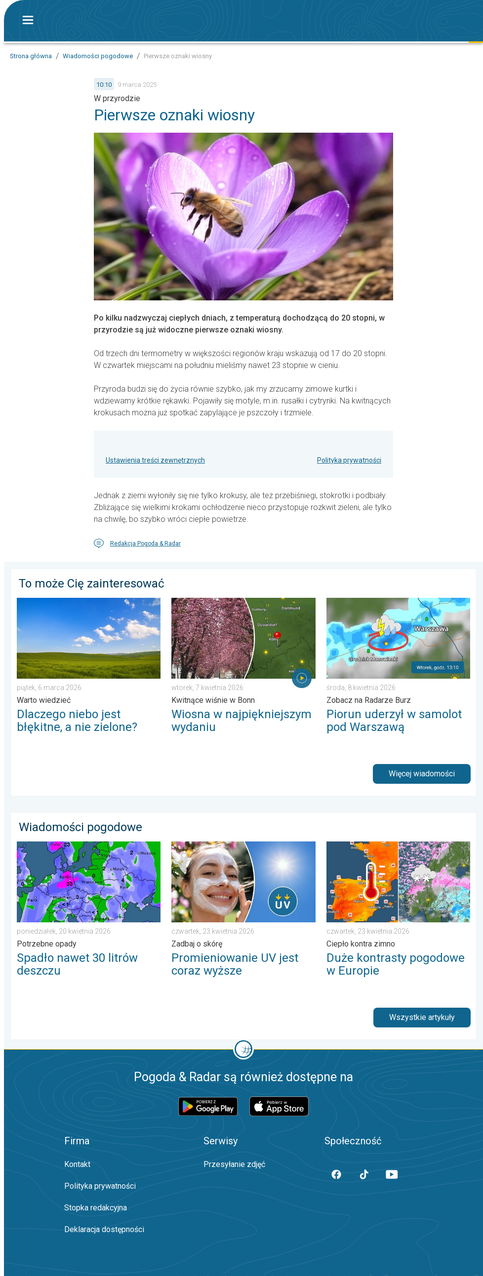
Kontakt (77, 1164)
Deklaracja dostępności (104, 1229)
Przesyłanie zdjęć (234, 1164)
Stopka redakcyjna (95, 1207)
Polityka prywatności (349, 460)
